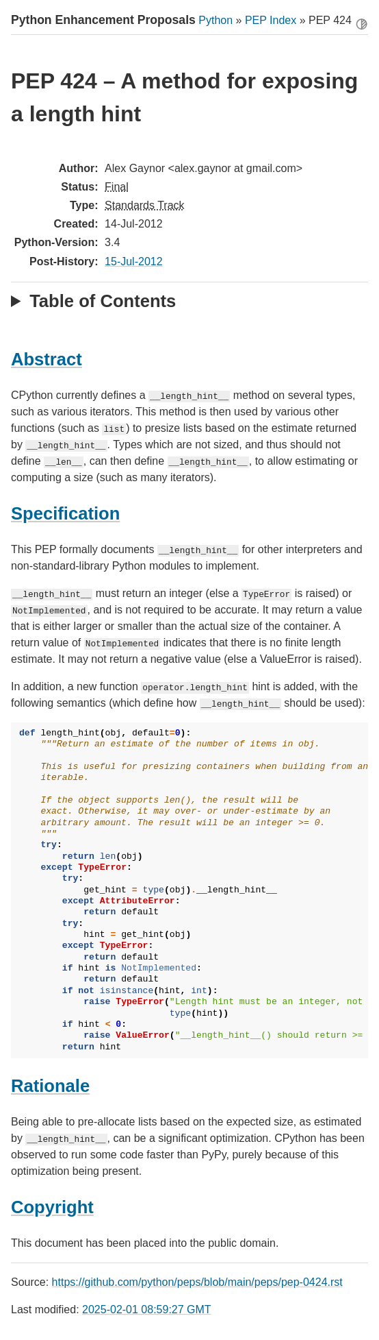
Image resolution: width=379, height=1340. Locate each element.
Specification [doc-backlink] (65, 513)
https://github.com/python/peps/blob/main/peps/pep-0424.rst (197, 1282)
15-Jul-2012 (134, 261)
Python (215, 20)
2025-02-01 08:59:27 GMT (146, 1309)
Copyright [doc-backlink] (52, 1207)
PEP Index (270, 20)
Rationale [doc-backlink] (50, 1085)
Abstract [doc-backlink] (46, 359)
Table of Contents (102, 300)
